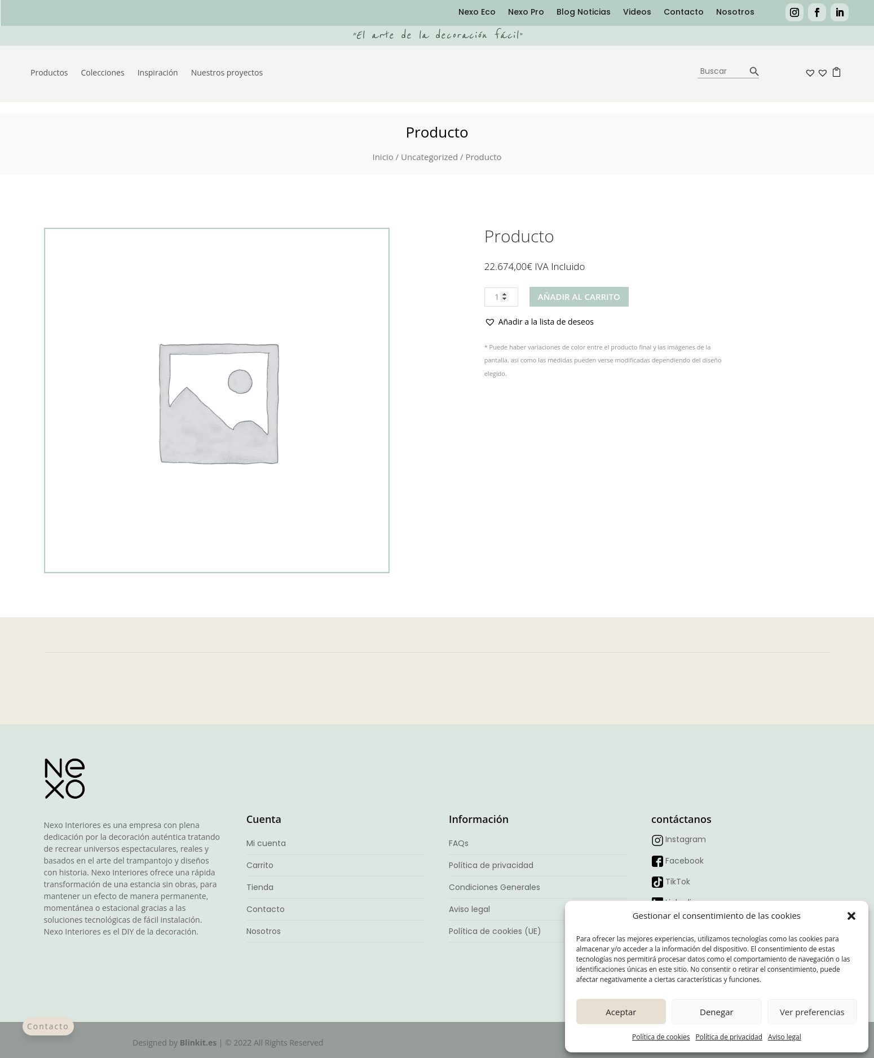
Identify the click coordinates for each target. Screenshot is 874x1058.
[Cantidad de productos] (501, 297)
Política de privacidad (728, 1037)
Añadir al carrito (579, 296)
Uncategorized (429, 156)
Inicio (382, 156)
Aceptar (621, 1011)
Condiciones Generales (494, 887)
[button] (851, 916)
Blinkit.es (198, 1042)
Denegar (717, 1011)
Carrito (259, 865)
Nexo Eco (477, 12)
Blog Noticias (584, 12)
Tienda (259, 887)
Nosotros (735, 12)
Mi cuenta (266, 843)
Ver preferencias (812, 1011)
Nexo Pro (526, 12)
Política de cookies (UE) (495, 931)
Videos (637, 12)
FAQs (459, 843)
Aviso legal (784, 1037)
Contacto (684, 12)
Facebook (684, 860)
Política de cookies (661, 1037)
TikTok (677, 881)
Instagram (685, 839)
